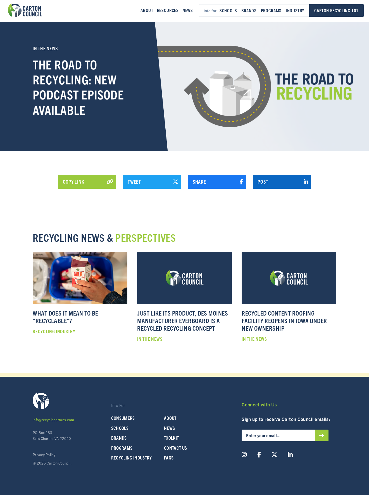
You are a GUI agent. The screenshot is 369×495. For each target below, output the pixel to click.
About (147, 10)
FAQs (168, 457)
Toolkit (171, 437)
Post (283, 182)
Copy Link (88, 182)
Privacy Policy (44, 454)
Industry (295, 10)
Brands (249, 10)
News (187, 10)
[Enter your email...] (278, 435)
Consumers (123, 418)
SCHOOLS (119, 428)
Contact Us (175, 448)
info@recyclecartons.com (53, 419)
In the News (45, 48)
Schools (228, 10)
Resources (168, 10)
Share (218, 182)
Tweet (153, 182)
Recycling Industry (131, 457)
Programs (271, 10)
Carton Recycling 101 (336, 10)
